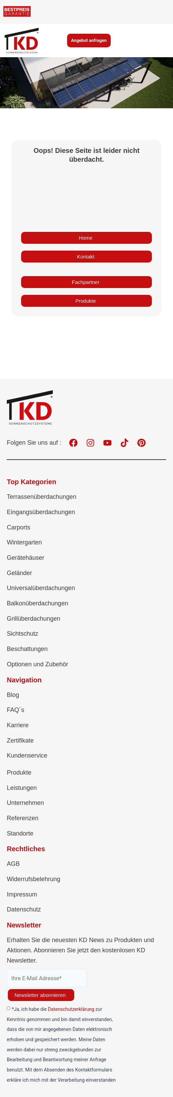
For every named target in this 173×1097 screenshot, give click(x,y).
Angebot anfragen (89, 40)
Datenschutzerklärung (71, 1009)
